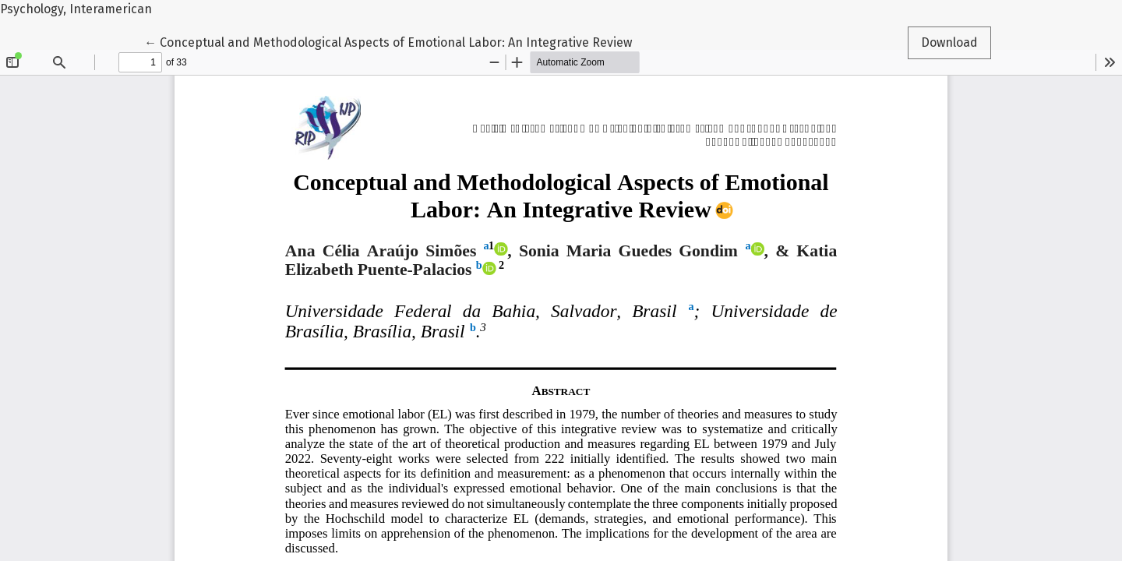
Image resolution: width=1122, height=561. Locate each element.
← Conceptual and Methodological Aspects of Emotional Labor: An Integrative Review (388, 41)
